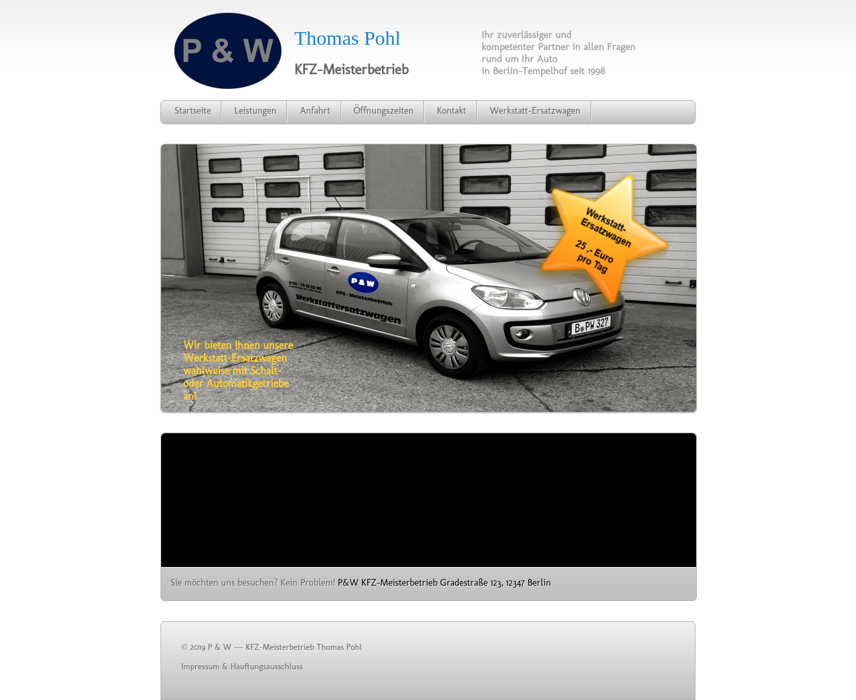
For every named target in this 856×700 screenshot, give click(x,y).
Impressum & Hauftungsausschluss (242, 666)
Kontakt (451, 110)
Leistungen (255, 110)
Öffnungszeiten (384, 110)
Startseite (193, 110)
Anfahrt (315, 110)
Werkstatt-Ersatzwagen (535, 110)
